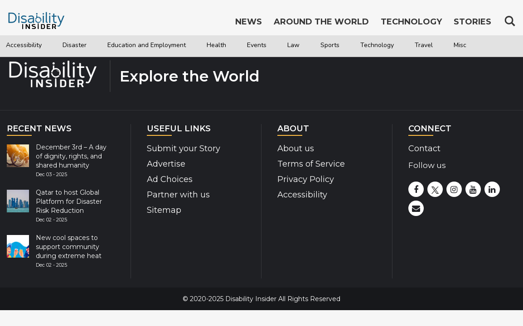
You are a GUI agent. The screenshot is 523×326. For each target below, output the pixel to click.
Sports (384, 45)
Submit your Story (183, 148)
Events (303, 45)
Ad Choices (170, 179)
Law (343, 45)
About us (295, 148)
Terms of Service (311, 164)
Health (257, 45)
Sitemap (164, 210)
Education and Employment (173, 45)
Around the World (321, 22)
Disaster (86, 45)
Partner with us (178, 195)
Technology (438, 45)
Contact (424, 148)
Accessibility (28, 45)
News (248, 22)
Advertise (166, 164)
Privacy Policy (305, 179)
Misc (18, 66)
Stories (472, 22)
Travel (492, 45)
